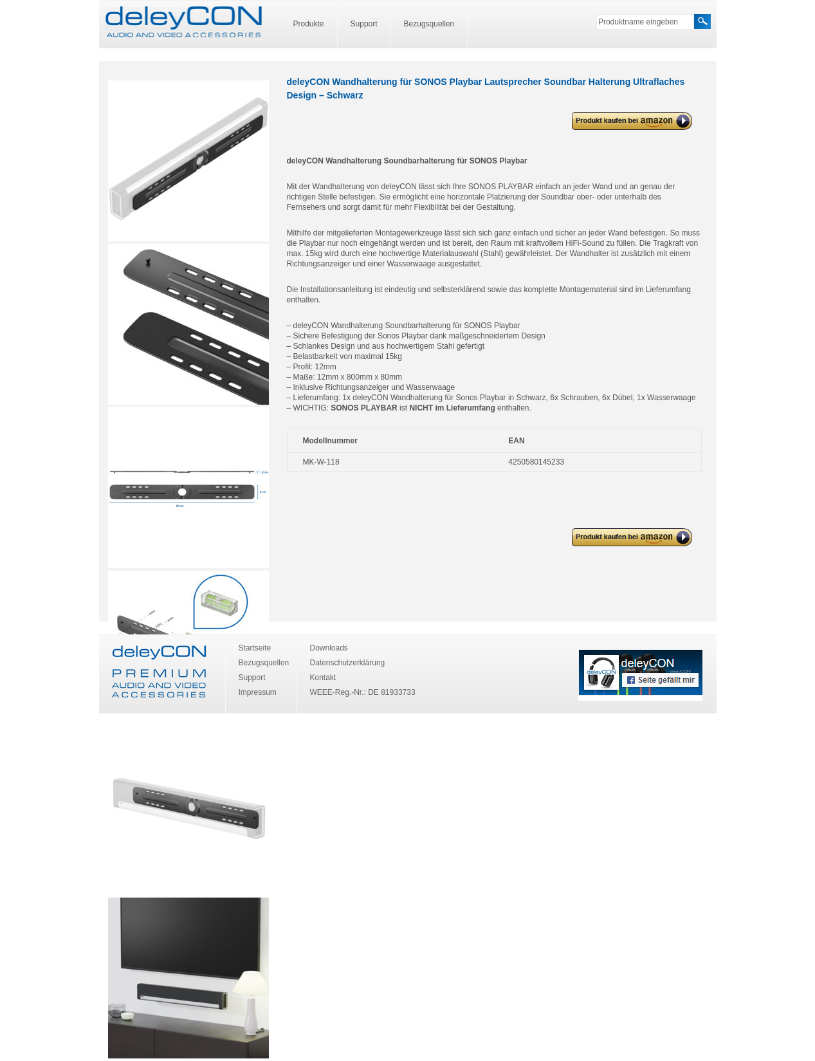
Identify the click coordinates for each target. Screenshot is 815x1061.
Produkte (308, 23)
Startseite (255, 647)
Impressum (258, 692)
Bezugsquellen (429, 23)
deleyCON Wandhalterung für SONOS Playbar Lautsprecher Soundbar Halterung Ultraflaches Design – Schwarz (628, 121)
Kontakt (323, 677)
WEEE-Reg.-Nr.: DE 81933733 (363, 692)
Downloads (329, 647)
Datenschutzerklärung (347, 662)
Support (364, 23)
